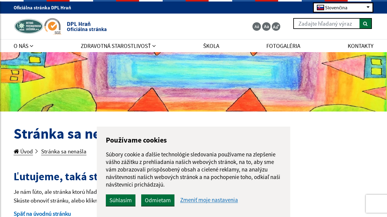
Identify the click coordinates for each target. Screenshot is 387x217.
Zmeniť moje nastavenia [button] (209, 200)
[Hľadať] (365, 23)
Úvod (23, 151)
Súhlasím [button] (120, 200)
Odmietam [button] (158, 200)
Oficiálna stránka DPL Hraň (45, 8)
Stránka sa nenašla (63, 151)
